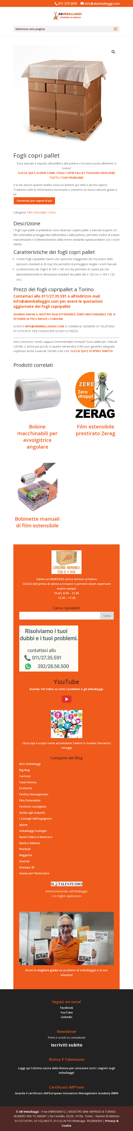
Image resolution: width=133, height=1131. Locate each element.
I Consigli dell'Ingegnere (35, 818)
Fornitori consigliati (32, 806)
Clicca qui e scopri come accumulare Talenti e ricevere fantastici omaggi (66, 745)
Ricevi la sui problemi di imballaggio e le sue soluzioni (66, 972)
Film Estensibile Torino (36, 40)
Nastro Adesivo (29, 843)
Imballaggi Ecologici (33, 831)
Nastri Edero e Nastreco (35, 837)
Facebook (66, 1008)
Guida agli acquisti (32, 812)
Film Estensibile (29, 800)
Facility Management (34, 794)
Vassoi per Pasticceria (34, 873)
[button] (113, 51)
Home (16, 40)
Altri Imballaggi (30, 764)
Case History (28, 782)
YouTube (67, 1012)
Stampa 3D (27, 867)
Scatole (24, 861)
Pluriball (24, 849)
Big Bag (24, 770)
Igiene (23, 825)
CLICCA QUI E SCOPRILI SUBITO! (91, 351)
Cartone (24, 776)
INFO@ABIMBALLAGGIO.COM (44, 326)
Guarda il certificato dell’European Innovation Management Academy (66, 1093)
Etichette (25, 788)
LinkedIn (66, 1017)
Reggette (25, 855)
